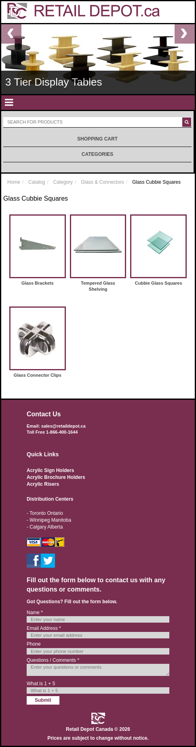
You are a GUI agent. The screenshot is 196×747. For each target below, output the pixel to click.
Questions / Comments (53, 660)
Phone (34, 644)
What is (41, 683)
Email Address (44, 628)
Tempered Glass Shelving (98, 286)
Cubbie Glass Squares (158, 283)
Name (35, 612)
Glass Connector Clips (37, 375)
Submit (43, 700)
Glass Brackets (37, 283)
